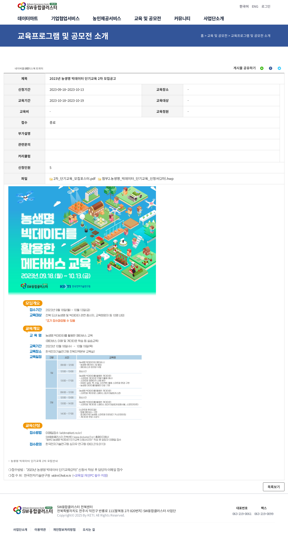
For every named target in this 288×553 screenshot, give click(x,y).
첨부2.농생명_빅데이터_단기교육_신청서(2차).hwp (138, 180)
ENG (255, 6)
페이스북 (254, 69)
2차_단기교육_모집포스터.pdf (74, 180)
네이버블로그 (228, 69)
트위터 (276, 69)
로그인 (265, 6)
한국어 (244, 6)
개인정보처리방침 (64, 531)
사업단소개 (20, 531)
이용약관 (40, 531)
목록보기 (274, 488)
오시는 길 (89, 531)
